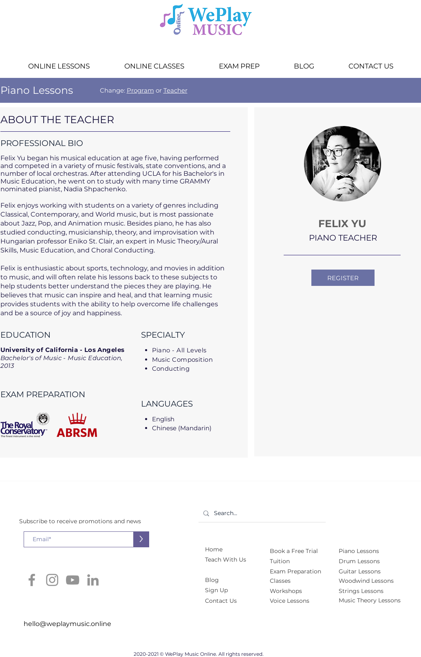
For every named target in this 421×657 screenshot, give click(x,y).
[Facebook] (32, 580)
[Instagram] (52, 580)
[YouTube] (72, 580)
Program (140, 90)
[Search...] (261, 513)
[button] (59, 66)
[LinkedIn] (93, 580)
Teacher (175, 90)
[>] (141, 539)
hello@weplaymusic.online (67, 624)
